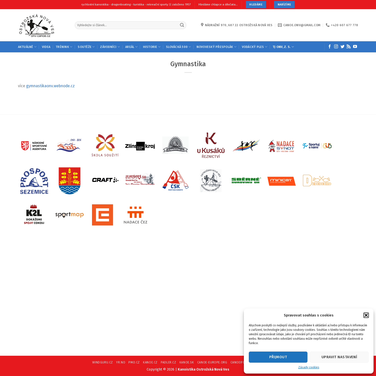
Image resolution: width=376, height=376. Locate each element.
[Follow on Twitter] (342, 47)
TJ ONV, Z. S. (283, 46)
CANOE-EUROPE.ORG (212, 362)
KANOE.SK (186, 362)
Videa (46, 47)
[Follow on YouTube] (355, 47)
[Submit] (182, 25)
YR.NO (120, 362)
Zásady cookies (308, 367)
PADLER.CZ (168, 362)
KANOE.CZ (150, 362)
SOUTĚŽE (86, 46)
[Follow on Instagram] (336, 47)
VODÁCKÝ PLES (254, 46)
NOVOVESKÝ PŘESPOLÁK (216, 46)
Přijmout (278, 357)
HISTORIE (152, 46)
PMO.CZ (134, 362)
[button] (366, 315)
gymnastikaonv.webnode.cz (50, 86)
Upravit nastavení (339, 357)
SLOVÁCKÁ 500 (178, 46)
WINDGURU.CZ (102, 362)
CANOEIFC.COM (241, 362)
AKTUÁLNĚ (27, 46)
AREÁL (131, 46)
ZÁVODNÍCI (110, 46)
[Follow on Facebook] (330, 47)
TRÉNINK (64, 46)
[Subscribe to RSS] (349, 47)
